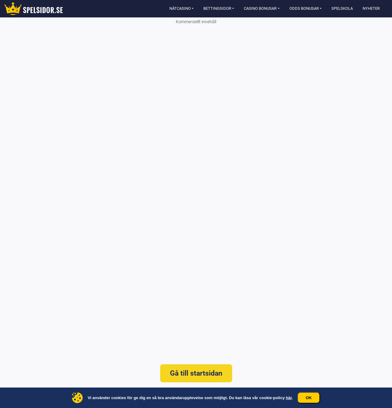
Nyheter (371, 8)
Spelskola (342, 8)
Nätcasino (180, 8)
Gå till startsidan (196, 373)
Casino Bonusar (260, 8)
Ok (309, 397)
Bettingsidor (217, 8)
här (289, 397)
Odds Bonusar (304, 8)
